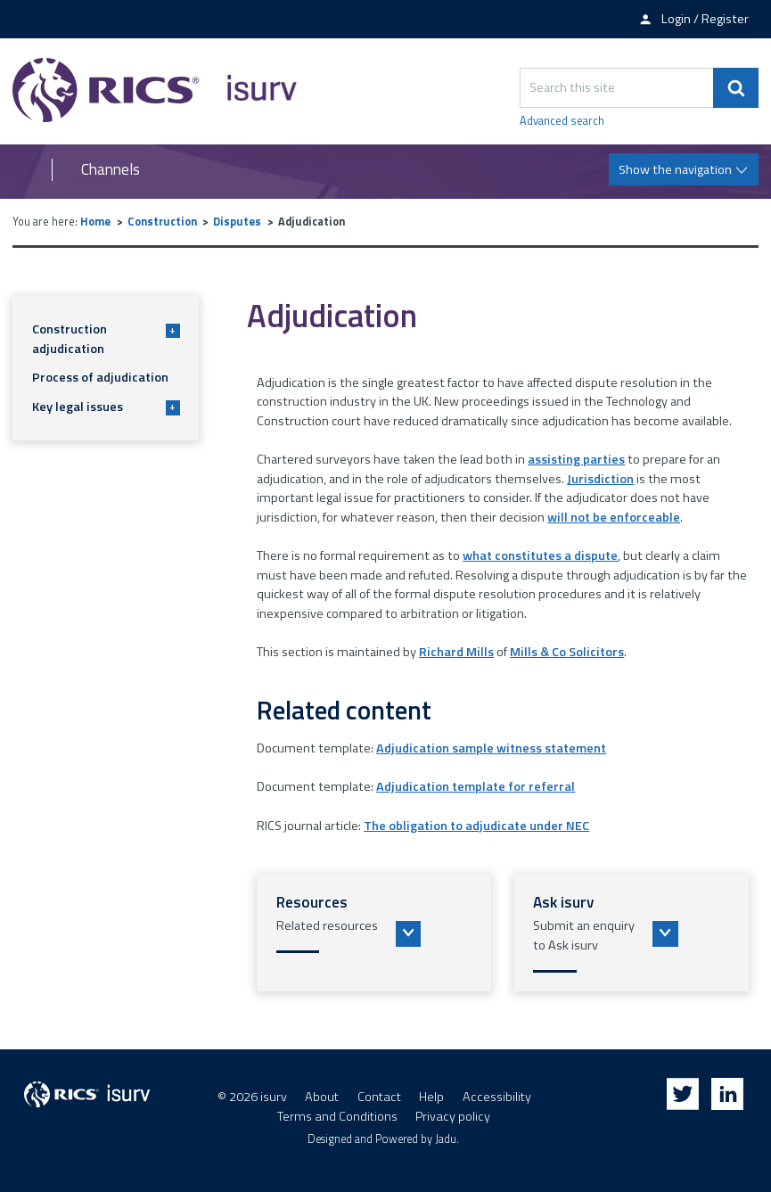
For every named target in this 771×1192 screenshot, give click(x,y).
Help (431, 1096)
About (322, 1096)
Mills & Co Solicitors (567, 652)
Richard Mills (456, 652)
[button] (374, 932)
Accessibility (497, 1096)
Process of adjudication (100, 377)
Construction (162, 221)
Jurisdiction (600, 479)
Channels (110, 170)
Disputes (237, 221)
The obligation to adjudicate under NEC (476, 825)
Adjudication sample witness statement (491, 748)
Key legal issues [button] (106, 406)
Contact (379, 1096)
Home (95, 221)
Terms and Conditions (337, 1116)
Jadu (445, 1138)
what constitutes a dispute (540, 555)
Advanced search (562, 121)
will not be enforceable (613, 517)
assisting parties (576, 459)
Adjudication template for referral (475, 786)
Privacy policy (452, 1116)
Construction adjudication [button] (106, 338)
